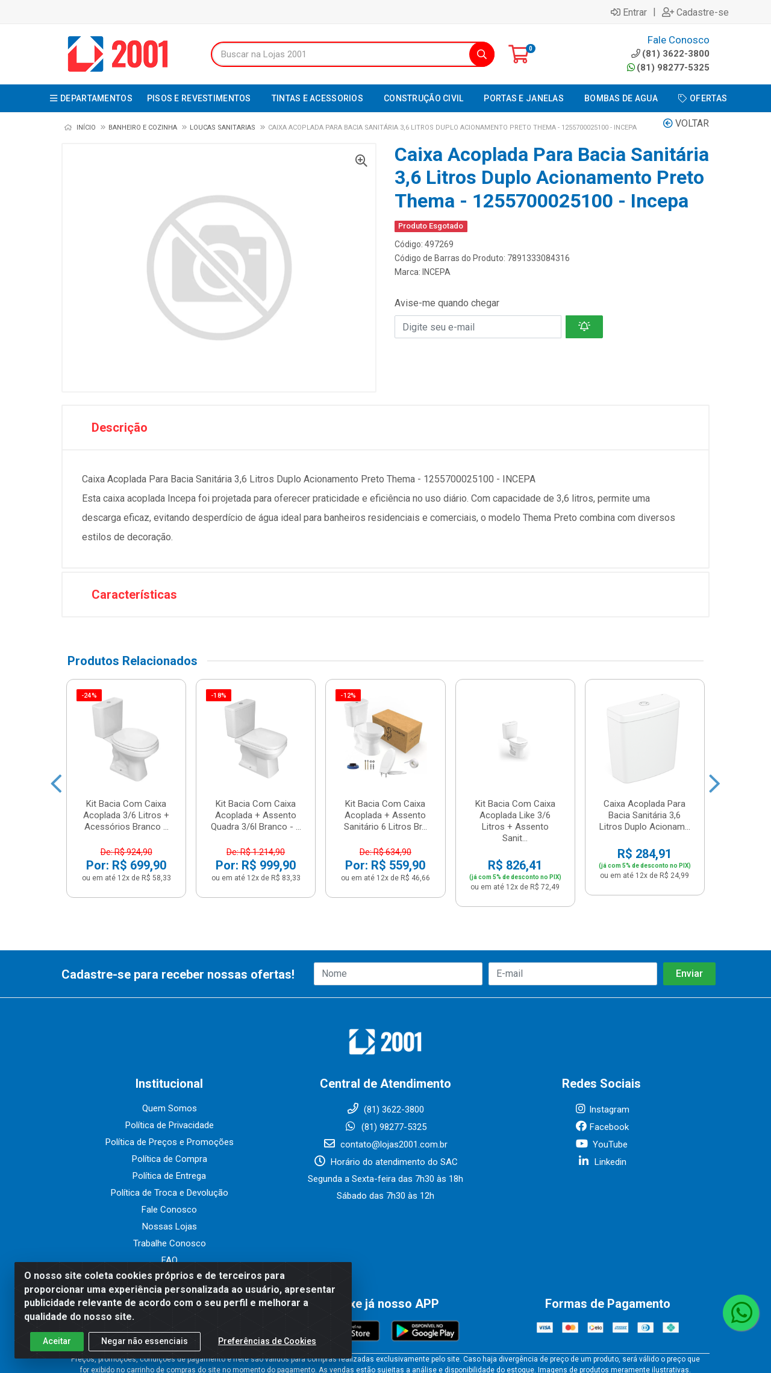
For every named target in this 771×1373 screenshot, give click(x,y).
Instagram (601, 1026)
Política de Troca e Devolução (169, 1109)
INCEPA (436, 272)
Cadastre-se (695, 12)
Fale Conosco (169, 1126)
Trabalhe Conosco (169, 1160)
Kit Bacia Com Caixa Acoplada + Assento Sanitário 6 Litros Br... (385, 709)
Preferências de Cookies (267, 1341)
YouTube (601, 1061)
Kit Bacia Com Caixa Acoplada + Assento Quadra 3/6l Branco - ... (256, 709)
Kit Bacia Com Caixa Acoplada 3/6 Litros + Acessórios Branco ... (126, 709)
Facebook (602, 1043)
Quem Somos (169, 1025)
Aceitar (57, 1341)
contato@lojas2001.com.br (385, 1061)
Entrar (629, 12)
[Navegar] (56, 746)
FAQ (169, 1177)
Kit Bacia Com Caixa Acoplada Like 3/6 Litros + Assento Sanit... (515, 714)
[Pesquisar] (482, 54)
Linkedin (601, 1078)
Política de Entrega (169, 1092)
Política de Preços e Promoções (169, 1058)
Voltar (686, 123)
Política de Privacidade (169, 1042)
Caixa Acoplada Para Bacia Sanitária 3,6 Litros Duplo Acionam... (644, 709)
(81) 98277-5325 (668, 67)
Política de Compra (169, 1075)
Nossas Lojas (169, 1143)
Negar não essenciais (144, 1341)
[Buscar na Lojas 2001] (340, 54)
